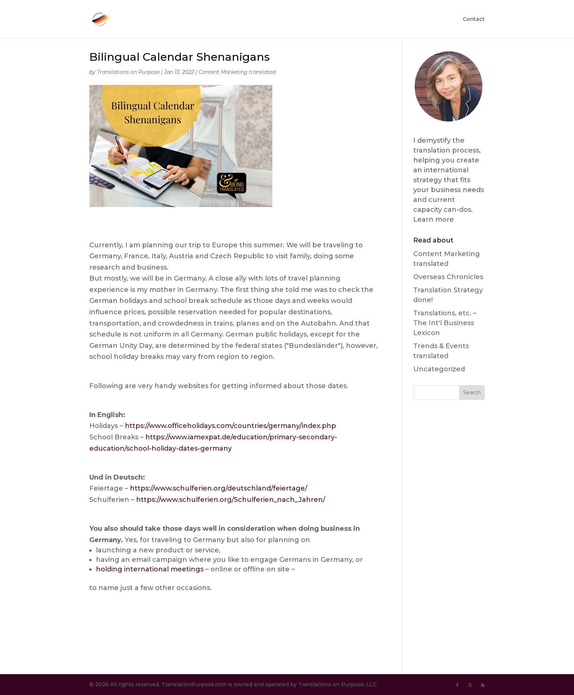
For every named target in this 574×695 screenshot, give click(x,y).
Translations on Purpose (128, 72)
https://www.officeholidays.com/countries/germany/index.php (230, 426)
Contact (474, 19)
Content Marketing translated (237, 72)
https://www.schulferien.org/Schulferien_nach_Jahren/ (230, 500)
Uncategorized (439, 369)
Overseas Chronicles (448, 277)
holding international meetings (150, 569)
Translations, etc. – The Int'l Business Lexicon (444, 323)
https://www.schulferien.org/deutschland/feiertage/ (218, 488)
